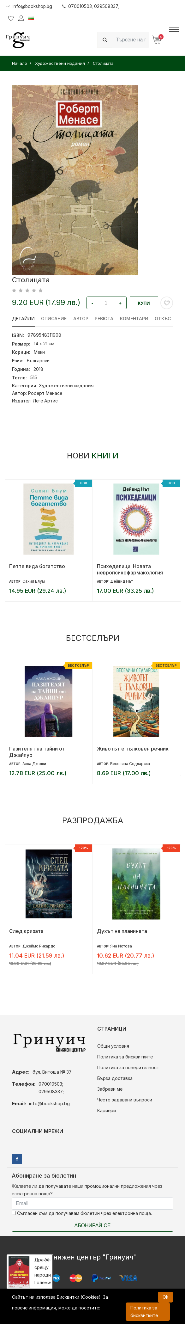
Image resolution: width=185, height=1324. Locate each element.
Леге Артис (45, 400)
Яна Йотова (121, 946)
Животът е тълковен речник (133, 748)
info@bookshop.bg (29, 6)
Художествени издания (66, 385)
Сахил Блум (33, 581)
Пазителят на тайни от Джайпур (37, 751)
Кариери (106, 1110)
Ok (165, 1297)
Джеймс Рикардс (38, 946)
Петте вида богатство (37, 566)
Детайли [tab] (23, 318)
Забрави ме (109, 1089)
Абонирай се (93, 1225)
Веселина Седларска (130, 763)
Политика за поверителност (128, 1067)
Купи (144, 303)
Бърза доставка (115, 1078)
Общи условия (113, 1046)
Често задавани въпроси (124, 1099)
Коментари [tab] (135, 318)
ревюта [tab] (104, 318)
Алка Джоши (34, 763)
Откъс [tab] (164, 318)
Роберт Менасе (45, 393)
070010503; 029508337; (92, 6)
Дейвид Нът (121, 581)
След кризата (26, 931)
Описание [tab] (54, 318)
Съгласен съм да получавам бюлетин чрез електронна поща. (82, 1213)
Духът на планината (122, 931)
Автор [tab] (81, 318)
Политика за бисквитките (125, 1056)
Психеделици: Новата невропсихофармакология (130, 569)
